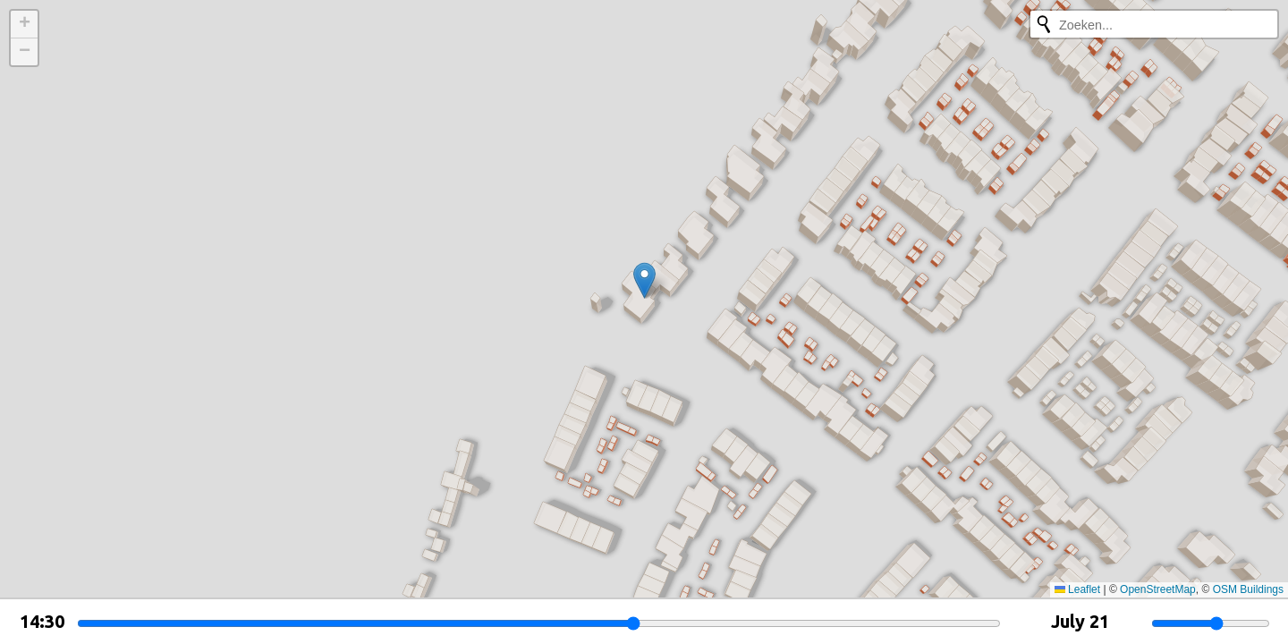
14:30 (42, 621)
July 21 (1080, 621)
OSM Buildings (1248, 589)
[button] (644, 280)
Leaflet (1077, 589)
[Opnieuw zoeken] (1043, 24)
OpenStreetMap (1158, 589)
